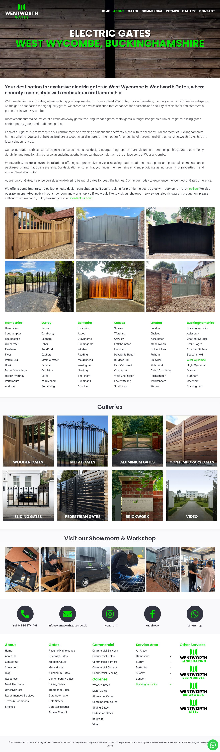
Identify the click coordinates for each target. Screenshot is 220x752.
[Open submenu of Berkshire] (169, 667)
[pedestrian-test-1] (82, 471)
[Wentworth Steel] (193, 700)
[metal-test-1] (82, 417)
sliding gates (192, 119)
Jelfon (110, 746)
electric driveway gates (66, 119)
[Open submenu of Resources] (38, 678)
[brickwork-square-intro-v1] (137, 471)
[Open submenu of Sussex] (169, 673)
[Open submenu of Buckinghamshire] (169, 684)
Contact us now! (81, 198)
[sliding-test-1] (28, 471)
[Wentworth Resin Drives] (193, 666)
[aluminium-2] (137, 417)
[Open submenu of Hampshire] (169, 656)
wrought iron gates (146, 119)
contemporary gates (18, 124)
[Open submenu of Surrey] (169, 662)
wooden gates (105, 119)
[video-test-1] (191, 471)
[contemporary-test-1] (191, 417)
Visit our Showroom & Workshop (110, 538)
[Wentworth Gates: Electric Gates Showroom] (110, 548)
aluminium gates (171, 119)
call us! (194, 188)
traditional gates (50, 124)
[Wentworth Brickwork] (193, 683)
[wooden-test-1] (28, 417)
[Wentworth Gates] (21, 5)
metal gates (124, 119)
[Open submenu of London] (169, 678)
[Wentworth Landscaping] (193, 649)
